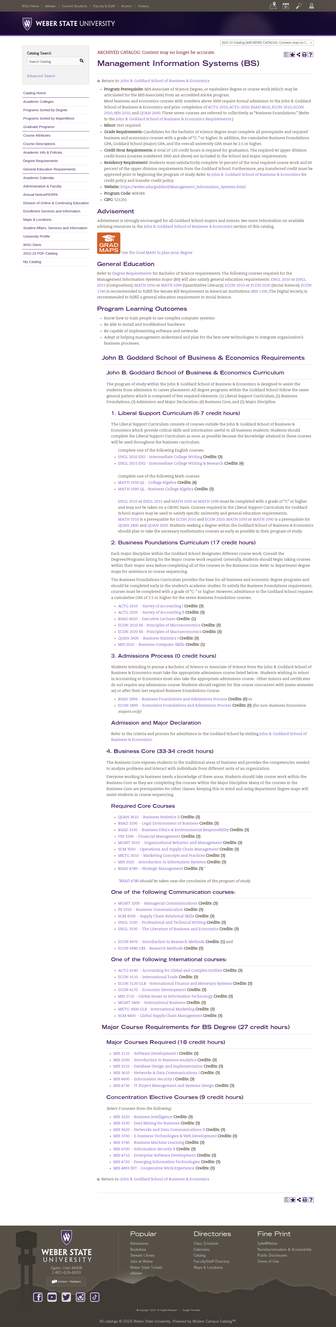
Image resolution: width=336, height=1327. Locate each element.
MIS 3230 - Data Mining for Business (146, 1123)
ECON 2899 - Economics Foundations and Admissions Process (174, 706)
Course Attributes (37, 135)
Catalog (200, 1255)
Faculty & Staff (104, 6)
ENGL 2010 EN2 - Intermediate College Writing (160, 457)
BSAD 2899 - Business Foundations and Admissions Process (172, 699)
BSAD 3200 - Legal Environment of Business (158, 824)
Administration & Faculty (42, 186)
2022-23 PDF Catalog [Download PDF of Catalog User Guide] (40, 253)
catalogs (111, 1321)
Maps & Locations (37, 219)
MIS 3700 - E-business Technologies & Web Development (165, 1136)
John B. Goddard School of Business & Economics (165, 81)
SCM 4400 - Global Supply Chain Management (160, 1016)
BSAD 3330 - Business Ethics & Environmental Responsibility (173, 830)
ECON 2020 (260, 285)
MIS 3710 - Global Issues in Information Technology (165, 997)
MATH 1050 (144, 285)
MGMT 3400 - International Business (152, 1003)
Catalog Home (34, 93)
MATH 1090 (171, 285)
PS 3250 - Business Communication (150, 910)
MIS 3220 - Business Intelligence (142, 1117)
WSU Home (30, 6)
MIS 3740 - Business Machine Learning (148, 1143)
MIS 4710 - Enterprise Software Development (154, 1156)
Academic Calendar (38, 178)
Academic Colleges (38, 102)
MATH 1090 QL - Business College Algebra (155, 489)
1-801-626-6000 (66, 1272)
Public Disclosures (272, 1255)
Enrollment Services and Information (51, 211)
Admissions (139, 1243)
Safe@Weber (267, 1243)
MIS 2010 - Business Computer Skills (151, 645)
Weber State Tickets (146, 1267)
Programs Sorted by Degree (45, 110)
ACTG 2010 (218, 107)
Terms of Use (268, 1261)
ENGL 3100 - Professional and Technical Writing (162, 923)
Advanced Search (41, 75)
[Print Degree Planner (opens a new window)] (286, 54)
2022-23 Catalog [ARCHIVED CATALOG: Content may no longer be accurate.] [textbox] (267, 42)
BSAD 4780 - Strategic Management (150, 869)
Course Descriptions (39, 144)
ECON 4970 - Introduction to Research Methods (161, 942)
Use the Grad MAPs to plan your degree (144, 253)
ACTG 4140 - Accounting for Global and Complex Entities (170, 971)
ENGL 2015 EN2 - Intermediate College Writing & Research (170, 464)
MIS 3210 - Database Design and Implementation (158, 1066)
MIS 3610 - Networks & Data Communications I (156, 1073)
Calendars (202, 1249)
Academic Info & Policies (42, 152)
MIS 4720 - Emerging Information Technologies (156, 1162)
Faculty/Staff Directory (211, 1261)
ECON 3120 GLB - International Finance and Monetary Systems (175, 984)
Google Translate (191, 1309)
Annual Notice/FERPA (40, 195)
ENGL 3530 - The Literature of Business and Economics (168, 929)
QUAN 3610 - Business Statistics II (149, 817)
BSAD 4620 (260, 107)
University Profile (36, 236)
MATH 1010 (128, 520)
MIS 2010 (122, 113)
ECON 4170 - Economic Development (152, 990)
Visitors (143, 6)
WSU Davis (32, 245)
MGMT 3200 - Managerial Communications (157, 903)
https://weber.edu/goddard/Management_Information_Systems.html (183, 187)
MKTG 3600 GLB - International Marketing (156, 1009)
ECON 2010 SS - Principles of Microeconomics (159, 625)
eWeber (50, 6)
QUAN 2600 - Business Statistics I (148, 638)
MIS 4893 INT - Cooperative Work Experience (153, 1168)
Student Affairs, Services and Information (55, 228)
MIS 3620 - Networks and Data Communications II (159, 1130)
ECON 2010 (282, 107)
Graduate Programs (38, 127)
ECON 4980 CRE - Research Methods (150, 948)
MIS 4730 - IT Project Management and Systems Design (163, 1086)
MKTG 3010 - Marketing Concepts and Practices (161, 856)
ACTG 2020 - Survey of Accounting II (151, 613)
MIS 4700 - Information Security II (144, 1149)
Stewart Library (142, 1255)
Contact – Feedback (66, 1282)
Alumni (126, 6)
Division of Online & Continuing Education (56, 203)
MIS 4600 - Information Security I (143, 1079)
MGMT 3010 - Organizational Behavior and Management (170, 843)
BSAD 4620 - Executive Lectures (146, 619)
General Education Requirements (49, 169)
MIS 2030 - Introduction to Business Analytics (154, 1060)
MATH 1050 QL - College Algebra (147, 483)
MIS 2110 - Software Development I (145, 1054)
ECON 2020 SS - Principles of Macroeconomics (159, 632)
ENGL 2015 (153, 502)
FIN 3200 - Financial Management (149, 837)
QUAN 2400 (128, 526)
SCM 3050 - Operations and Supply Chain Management (168, 849)
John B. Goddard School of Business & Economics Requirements (173, 119)
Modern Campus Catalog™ (214, 1321)
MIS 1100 (259, 292)
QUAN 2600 (150, 113)
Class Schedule (206, 1243)
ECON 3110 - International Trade (148, 977)
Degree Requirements (40, 161)
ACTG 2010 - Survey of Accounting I (150, 606)
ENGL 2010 (280, 280)
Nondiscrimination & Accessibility (284, 1249)
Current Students (74, 6)
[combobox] (267, 42)
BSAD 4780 (129, 881)
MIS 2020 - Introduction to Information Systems (162, 862)
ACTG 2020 (239, 107)
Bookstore (138, 1249)
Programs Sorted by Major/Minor (48, 118)
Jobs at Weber (141, 1261)
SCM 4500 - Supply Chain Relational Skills (156, 916)
